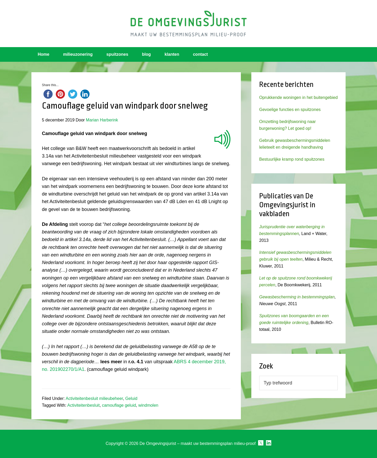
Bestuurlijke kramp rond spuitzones (291, 159)
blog (146, 54)
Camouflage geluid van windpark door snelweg (125, 106)
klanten (172, 54)
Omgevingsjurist (188, 23)
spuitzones (117, 54)
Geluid (131, 398)
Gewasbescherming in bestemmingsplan (297, 297)
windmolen (148, 405)
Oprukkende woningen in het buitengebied (298, 97)
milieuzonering (78, 54)
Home (43, 54)
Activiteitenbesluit (83, 405)
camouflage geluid (119, 405)
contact (200, 54)
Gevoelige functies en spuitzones (290, 109)
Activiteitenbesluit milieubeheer (94, 398)
